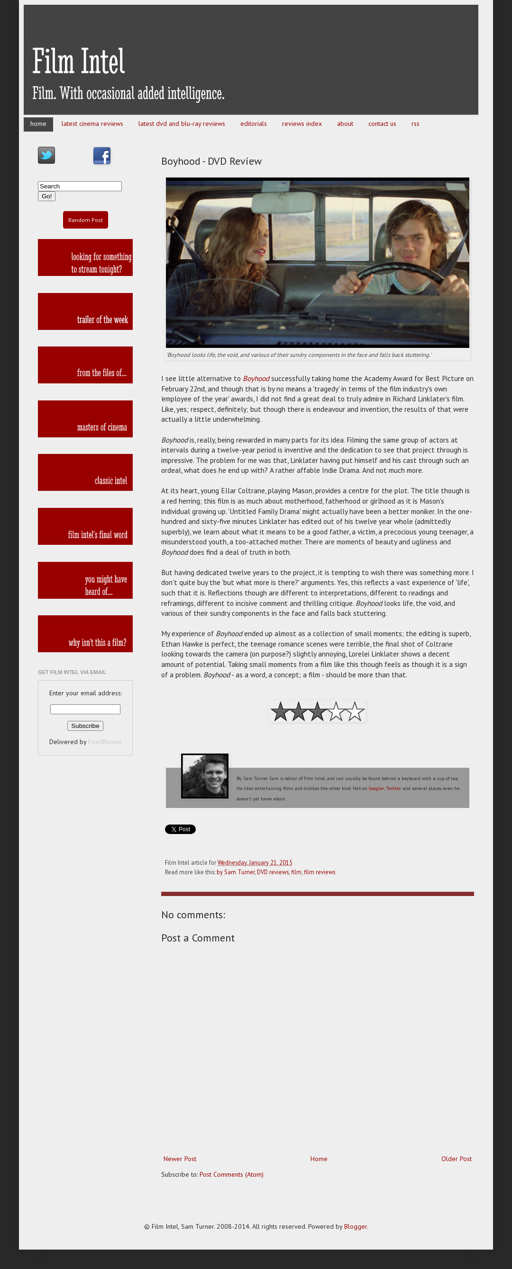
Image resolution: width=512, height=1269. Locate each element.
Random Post (85, 219)
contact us (382, 123)
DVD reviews (273, 872)
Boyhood (256, 378)
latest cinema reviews (92, 123)
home (38, 123)
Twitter (393, 788)
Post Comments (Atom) (232, 1174)
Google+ (376, 788)
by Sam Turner (236, 872)
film (296, 872)
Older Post (456, 1158)
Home (319, 1158)
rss (415, 123)
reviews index (302, 123)
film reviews (319, 872)
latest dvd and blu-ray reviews (181, 123)
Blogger (355, 1226)
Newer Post (180, 1158)
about (345, 123)
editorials (253, 123)
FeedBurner (105, 741)
